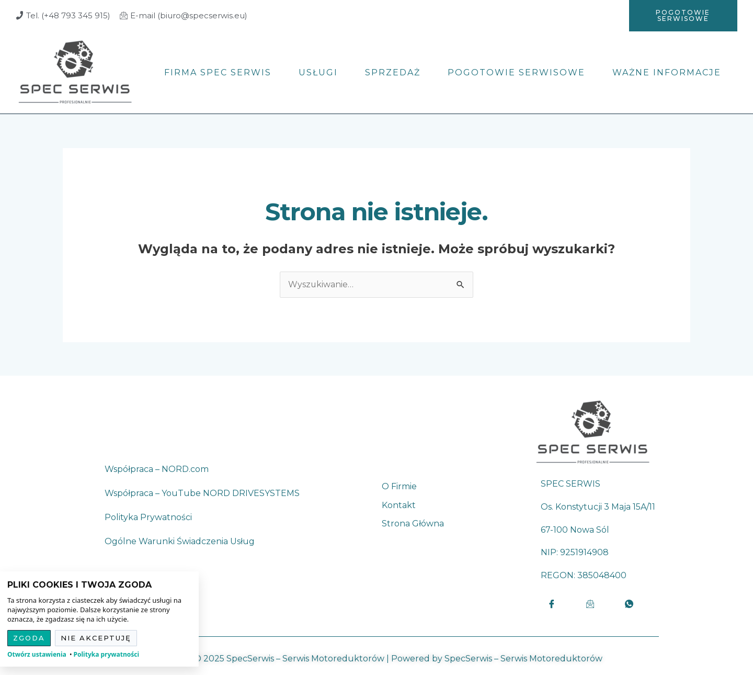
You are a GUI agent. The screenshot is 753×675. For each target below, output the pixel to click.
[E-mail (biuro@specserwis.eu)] (124, 15)
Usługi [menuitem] (318, 72)
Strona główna (413, 524)
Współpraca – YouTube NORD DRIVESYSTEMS (202, 493)
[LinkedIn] (629, 604)
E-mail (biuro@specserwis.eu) (188, 15)
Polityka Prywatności (148, 517)
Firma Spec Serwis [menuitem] (217, 72)
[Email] (590, 604)
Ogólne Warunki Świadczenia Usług (180, 541)
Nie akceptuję (96, 638)
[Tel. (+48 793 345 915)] (20, 15)
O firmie (399, 486)
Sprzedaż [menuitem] (392, 72)
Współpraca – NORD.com (157, 469)
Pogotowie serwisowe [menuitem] (516, 72)
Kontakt (399, 505)
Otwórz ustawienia (36, 654)
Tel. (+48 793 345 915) (68, 15)
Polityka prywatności (107, 654)
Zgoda (29, 638)
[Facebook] (552, 604)
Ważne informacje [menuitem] (666, 72)
